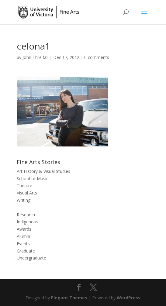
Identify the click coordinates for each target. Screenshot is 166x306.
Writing (23, 200)
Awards (24, 229)
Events (23, 243)
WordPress (128, 298)
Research (26, 215)
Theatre (24, 185)
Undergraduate (31, 258)
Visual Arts (27, 193)
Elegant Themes (69, 298)
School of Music (32, 178)
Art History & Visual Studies (43, 171)
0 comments (96, 57)
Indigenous (27, 222)
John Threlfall (35, 57)
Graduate (26, 251)
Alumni (23, 236)
